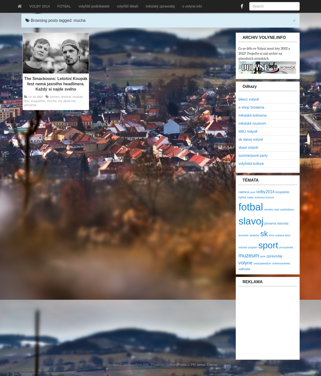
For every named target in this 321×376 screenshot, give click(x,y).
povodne (243, 235)
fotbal (250, 206)
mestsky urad (271, 209)
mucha (51, 101)
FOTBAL (64, 6)
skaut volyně (248, 147)
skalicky (254, 235)
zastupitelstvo (262, 263)
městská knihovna (252, 115)
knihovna (260, 197)
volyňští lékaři (127, 6)
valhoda (244, 269)
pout (252, 192)
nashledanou (287, 209)
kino (287, 235)
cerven (54, 97)
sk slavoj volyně (250, 139)
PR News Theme (204, 365)
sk (264, 234)
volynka (242, 247)
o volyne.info (192, 6)
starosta (282, 223)
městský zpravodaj (160, 6)
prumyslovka (286, 247)
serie (263, 256)
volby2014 (265, 192)
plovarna (30, 105)
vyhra (242, 197)
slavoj (250, 221)
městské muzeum (252, 123)
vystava (279, 235)
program (252, 247)
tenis (271, 235)
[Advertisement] (268, 325)
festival (66, 97)
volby (250, 197)
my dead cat (66, 101)
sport (268, 245)
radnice (244, 192)
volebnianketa (281, 263)
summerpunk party (253, 156)
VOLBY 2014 (39, 6)
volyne (245, 262)
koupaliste (38, 101)
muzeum (248, 256)
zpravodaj (274, 256)
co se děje (36, 97)
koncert (270, 197)
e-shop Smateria (251, 107)
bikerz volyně (248, 99)
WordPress (178, 365)
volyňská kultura (251, 164)
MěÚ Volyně (247, 131)
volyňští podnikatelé (93, 6)
